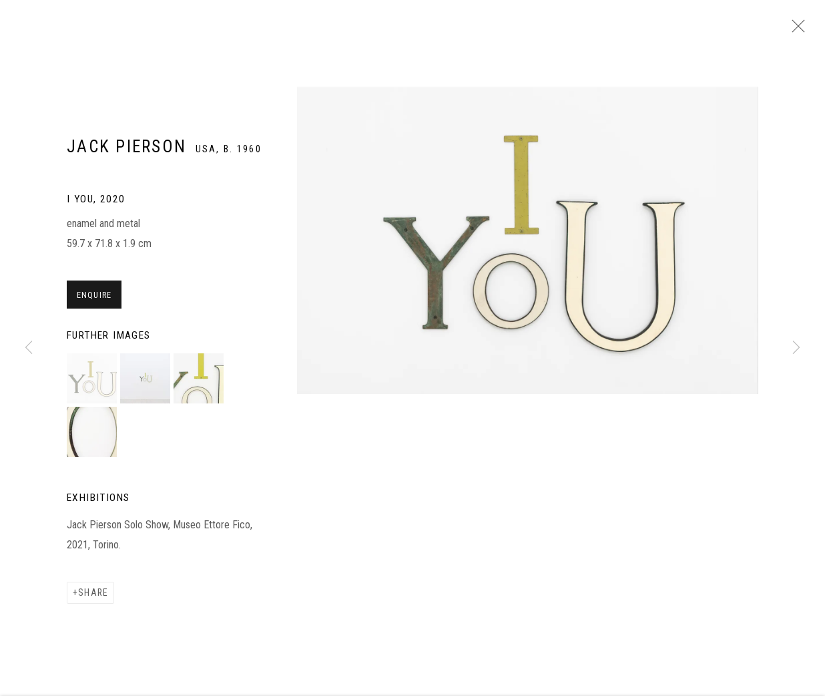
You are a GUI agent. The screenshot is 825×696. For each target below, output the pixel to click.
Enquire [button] (94, 302)
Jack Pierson (126, 153)
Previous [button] (28, 347)
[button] (92, 385)
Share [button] (93, 599)
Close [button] (798, 30)
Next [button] (796, 347)
